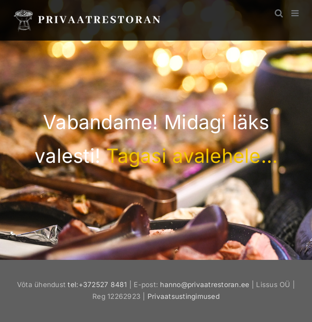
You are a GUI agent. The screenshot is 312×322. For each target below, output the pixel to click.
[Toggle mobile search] (279, 13)
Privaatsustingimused (183, 296)
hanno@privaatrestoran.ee (204, 285)
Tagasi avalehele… (191, 156)
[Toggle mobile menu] (295, 13)
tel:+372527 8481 (97, 285)
